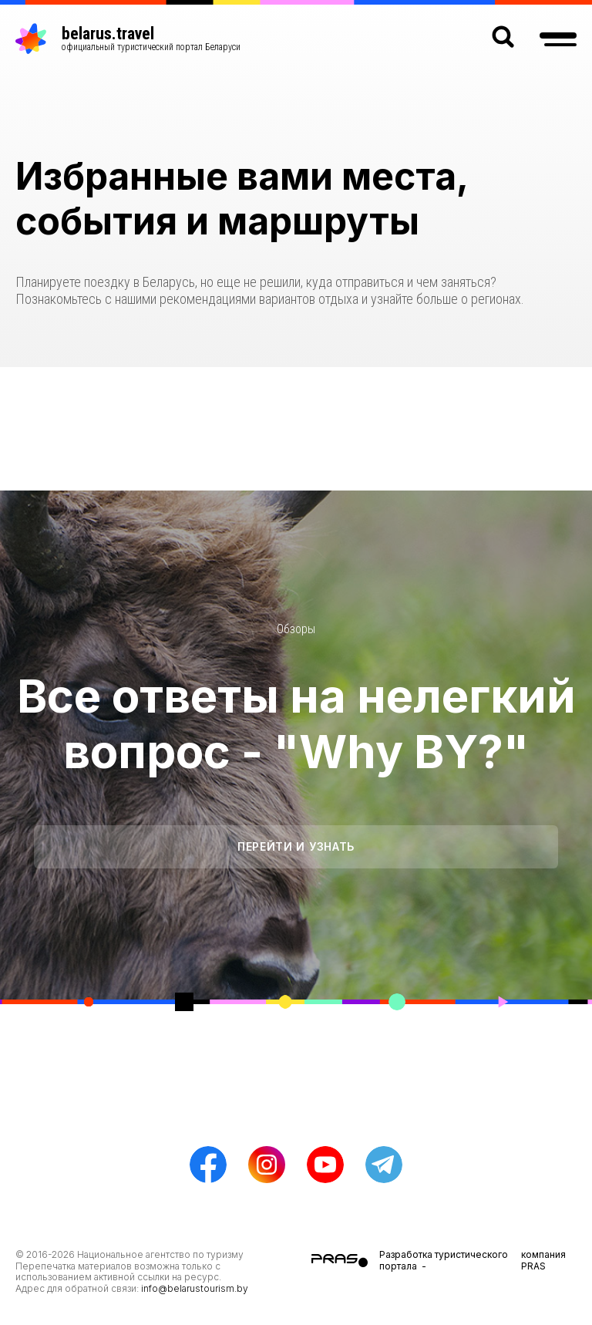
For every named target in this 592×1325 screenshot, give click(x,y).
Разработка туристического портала (443, 1260)
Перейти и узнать (296, 846)
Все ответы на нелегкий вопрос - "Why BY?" (296, 723)
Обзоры (296, 629)
